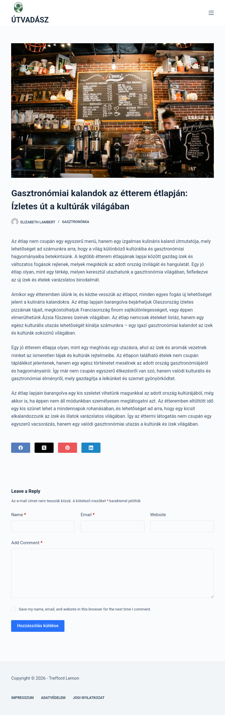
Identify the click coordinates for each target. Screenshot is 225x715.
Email (88, 515)
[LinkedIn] (90, 448)
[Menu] (211, 12)
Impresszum (22, 698)
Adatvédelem (53, 698)
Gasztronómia (75, 222)
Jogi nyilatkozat (89, 698)
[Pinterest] (67, 448)
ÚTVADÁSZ (30, 20)
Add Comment (26, 543)
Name (18, 515)
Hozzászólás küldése (37, 625)
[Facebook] (20, 448)
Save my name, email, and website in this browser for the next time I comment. (85, 609)
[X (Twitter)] (44, 448)
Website (158, 514)
